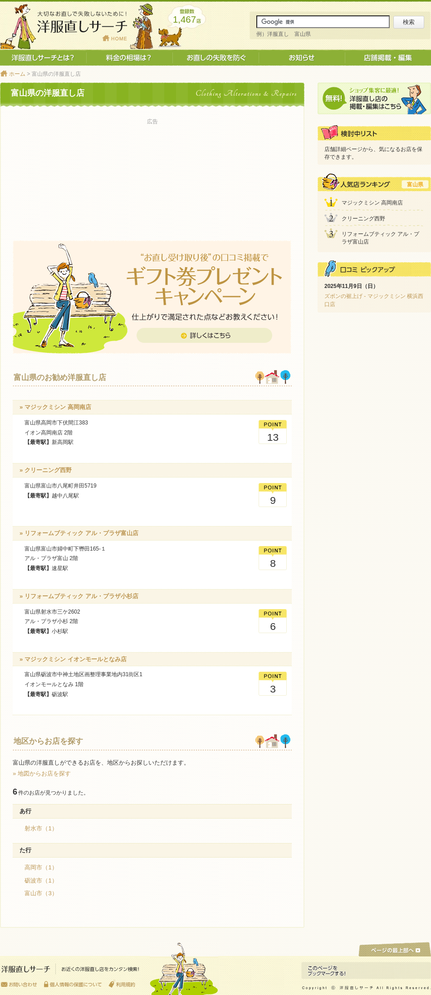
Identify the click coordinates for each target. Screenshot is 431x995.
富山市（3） (40, 893)
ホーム (17, 74)
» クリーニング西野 (46, 470)
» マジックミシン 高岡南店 (55, 407)
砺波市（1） (40, 880)
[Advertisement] (152, 172)
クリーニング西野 (363, 218)
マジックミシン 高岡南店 (372, 203)
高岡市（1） (40, 867)
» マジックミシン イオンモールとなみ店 (73, 659)
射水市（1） (40, 828)
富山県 (415, 184)
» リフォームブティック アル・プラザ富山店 (79, 533)
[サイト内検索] (323, 21)
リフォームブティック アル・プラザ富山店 (380, 238)
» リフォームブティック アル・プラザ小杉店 (79, 596)
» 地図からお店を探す (42, 773)
